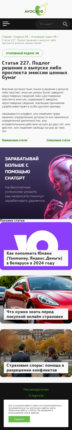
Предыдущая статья (14, 140)
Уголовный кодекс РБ (22, 53)
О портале (36, 395)
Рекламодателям (36, 389)
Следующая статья (58, 140)
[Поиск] (65, 24)
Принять (19, 419)
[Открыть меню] (6, 24)
